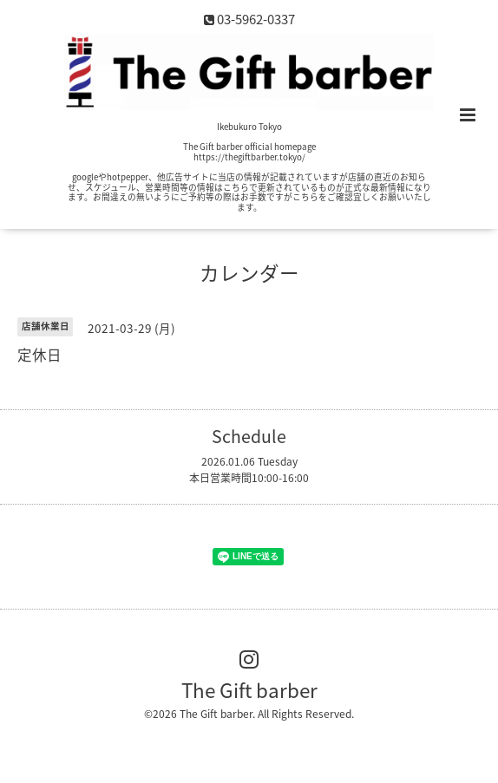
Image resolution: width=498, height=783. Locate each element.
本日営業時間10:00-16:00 (249, 478)
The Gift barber (249, 689)
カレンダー (249, 272)
